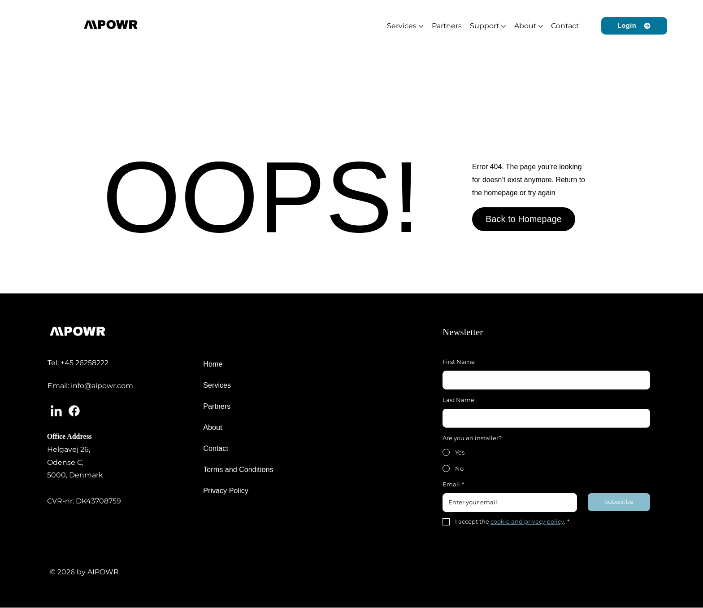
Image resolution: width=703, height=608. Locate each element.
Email (453, 484)
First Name (459, 361)
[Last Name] (543, 418)
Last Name (458, 399)
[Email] (507, 502)
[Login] (634, 26)
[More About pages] (540, 26)
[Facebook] (74, 410)
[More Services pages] (421, 26)
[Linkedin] (56, 410)
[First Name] (543, 380)
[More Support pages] (503, 26)
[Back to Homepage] (523, 219)
